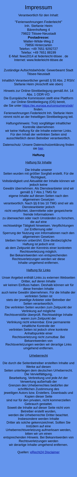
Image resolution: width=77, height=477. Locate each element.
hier (40, 148)
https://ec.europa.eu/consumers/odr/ (47, 105)
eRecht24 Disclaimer (44, 452)
